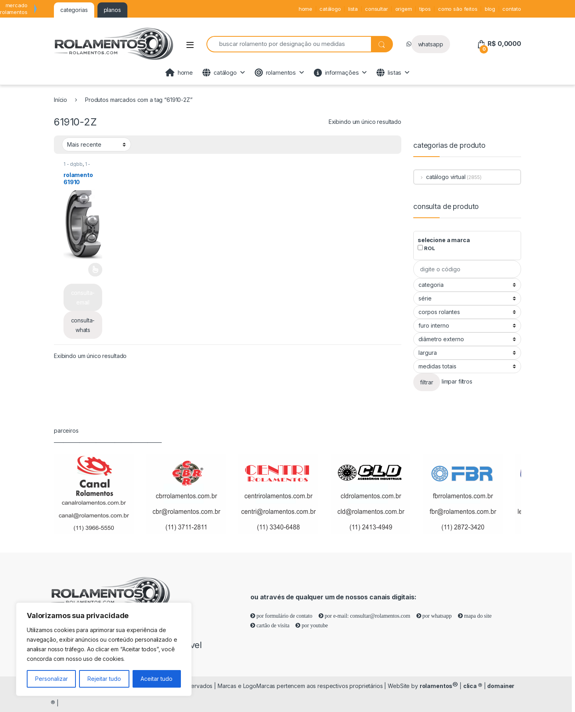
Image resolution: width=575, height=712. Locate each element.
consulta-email (83, 297)
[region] (104, 649)
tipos (425, 9)
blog (490, 9)
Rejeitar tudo (104, 678)
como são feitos (458, 9)
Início (60, 99)
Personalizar (51, 678)
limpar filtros (457, 381)
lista (353, 9)
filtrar (426, 382)
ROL (426, 248)
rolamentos (275, 73)
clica (472, 685)
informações (336, 73)
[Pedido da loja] (96, 144)
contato (511, 9)
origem (403, 9)
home (305, 9)
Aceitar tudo (156, 678)
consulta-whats (83, 325)
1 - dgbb (73, 164)
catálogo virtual (440, 176)
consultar (376, 9)
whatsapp (430, 44)
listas (389, 73)
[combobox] (288, 44)
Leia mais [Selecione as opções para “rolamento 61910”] (95, 269)
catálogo (330, 9)
